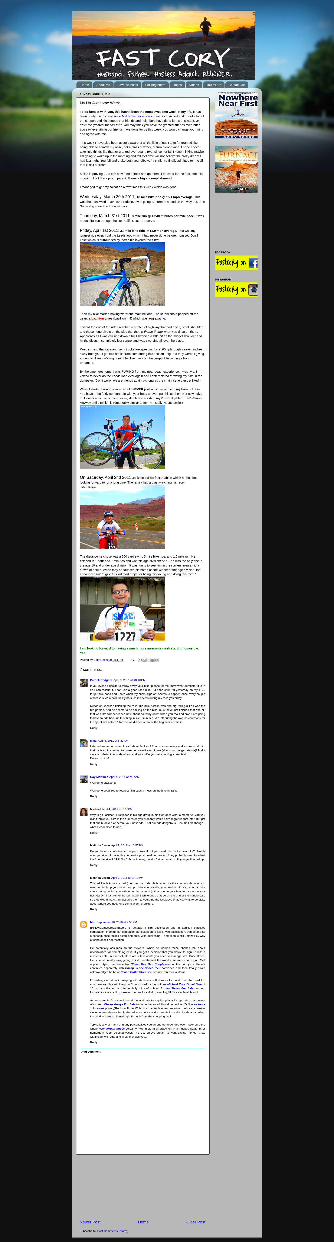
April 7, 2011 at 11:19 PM (127, 877)
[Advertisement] (142, 1187)
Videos (194, 85)
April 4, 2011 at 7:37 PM (117, 809)
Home (85, 85)
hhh (92, 922)
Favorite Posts (127, 85)
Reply (94, 727)
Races (177, 85)
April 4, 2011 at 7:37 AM (124, 777)
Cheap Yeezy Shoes (139, 968)
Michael (95, 809)
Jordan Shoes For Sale (176, 988)
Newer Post (90, 1222)
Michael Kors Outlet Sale (184, 984)
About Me (103, 85)
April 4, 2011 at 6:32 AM (113, 740)
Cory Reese (101, 659)
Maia (93, 740)
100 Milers (213, 85)
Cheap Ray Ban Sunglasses (151, 964)
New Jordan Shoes (112, 1028)
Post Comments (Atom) (112, 1231)
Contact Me (237, 85)
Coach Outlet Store (134, 972)
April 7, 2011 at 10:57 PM (127, 845)
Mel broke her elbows (137, 116)
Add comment (91, 1051)
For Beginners (155, 85)
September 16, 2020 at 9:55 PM (117, 922)
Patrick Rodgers (101, 680)
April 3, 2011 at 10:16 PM (129, 680)
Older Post (195, 1222)
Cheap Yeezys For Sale (119, 1004)
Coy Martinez (99, 777)
